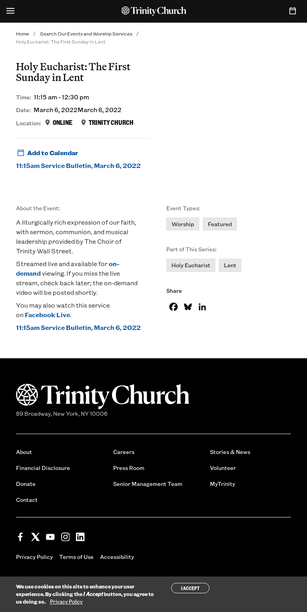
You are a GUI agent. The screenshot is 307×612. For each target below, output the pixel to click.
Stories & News (230, 452)
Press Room (128, 468)
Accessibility (117, 557)
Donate (26, 484)
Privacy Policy (34, 557)
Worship (182, 224)
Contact (27, 499)
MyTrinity (222, 484)
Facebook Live (47, 314)
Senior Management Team (147, 484)
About (24, 452)
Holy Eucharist (190, 265)
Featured (220, 224)
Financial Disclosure (43, 468)
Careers (123, 452)
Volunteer (223, 468)
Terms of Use (76, 557)
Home (22, 33)
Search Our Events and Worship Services (86, 33)
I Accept (190, 588)
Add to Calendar (47, 153)
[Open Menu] (10, 11)
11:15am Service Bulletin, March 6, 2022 (78, 165)
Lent (230, 265)
